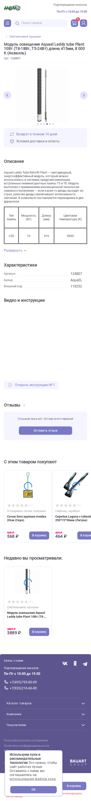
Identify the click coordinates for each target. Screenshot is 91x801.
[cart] (74, 23)
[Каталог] (7, 23)
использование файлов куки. (33, 779)
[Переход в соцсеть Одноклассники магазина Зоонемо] (75, 664)
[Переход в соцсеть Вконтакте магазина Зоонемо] (65, 664)
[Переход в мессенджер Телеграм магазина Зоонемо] (85, 664)
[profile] (83, 23)
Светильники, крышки (23, 36)
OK (33, 789)
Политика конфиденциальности (26, 746)
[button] (7, 95)
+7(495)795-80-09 (23, 682)
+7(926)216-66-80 (23, 688)
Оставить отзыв (45, 430)
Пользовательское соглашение (26, 740)
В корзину (74, 786)
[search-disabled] (17, 23)
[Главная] (12, 8)
